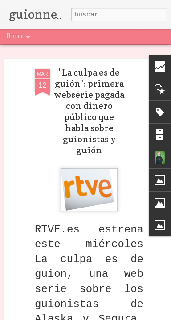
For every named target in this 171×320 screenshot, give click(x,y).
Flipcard (32, 37)
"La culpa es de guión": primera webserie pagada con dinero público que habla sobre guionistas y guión (89, 110)
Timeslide (149, 37)
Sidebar (100, 37)
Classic (11, 37)
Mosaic (79, 37)
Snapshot (124, 37)
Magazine (56, 37)
